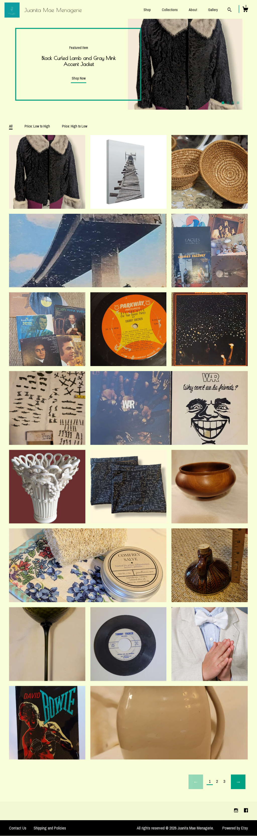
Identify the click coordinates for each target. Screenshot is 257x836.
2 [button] (228, 102)
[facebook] (246, 810)
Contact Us (17, 828)
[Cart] (245, 10)
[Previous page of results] (195, 782)
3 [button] (233, 102)
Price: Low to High (37, 126)
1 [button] (223, 102)
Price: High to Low (74, 126)
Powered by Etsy (235, 828)
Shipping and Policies (50, 828)
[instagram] (236, 810)
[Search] (229, 10)
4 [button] (238, 102)
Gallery (213, 10)
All (11, 126)
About (193, 10)
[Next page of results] (238, 782)
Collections (170, 10)
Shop (147, 10)
